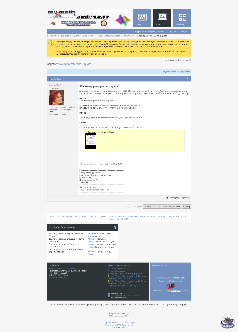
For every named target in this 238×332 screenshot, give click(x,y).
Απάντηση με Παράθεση (178, 198)
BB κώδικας (93, 233)
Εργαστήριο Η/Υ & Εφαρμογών (62, 268)
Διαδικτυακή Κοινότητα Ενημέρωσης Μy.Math (97, 304)
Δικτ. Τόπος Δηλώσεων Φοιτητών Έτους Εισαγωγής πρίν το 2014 (127, 277)
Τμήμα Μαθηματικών (117, 268)
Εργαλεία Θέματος (170, 72)
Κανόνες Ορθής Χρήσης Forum (99, 252)
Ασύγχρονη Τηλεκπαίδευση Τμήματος (125, 273)
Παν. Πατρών (130, 322)
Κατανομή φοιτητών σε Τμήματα (72, 64)
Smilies (91, 236)
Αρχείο (124, 304)
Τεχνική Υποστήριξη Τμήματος (122, 285)
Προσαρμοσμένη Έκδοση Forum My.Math (126, 295)
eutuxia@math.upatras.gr (97, 189)
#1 (188, 78)
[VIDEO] (91, 244)
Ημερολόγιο (140, 31)
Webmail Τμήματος (116, 271)
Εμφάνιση (185, 72)
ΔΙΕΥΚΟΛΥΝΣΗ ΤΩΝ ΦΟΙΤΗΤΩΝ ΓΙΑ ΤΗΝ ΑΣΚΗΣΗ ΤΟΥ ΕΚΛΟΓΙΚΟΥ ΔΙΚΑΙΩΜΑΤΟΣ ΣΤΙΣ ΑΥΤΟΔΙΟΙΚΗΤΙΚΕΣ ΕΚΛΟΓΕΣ (103, 216)
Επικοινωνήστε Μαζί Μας (62, 304)
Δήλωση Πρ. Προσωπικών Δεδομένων (146, 304)
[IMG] (90, 241)
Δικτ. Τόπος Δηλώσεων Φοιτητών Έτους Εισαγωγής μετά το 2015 (127, 282)
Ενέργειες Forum (155, 31)
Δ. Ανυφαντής (176, 290)
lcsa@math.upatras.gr (58, 277)
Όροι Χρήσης (172, 304)
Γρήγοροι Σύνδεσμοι (177, 31)
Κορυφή (186, 206)
